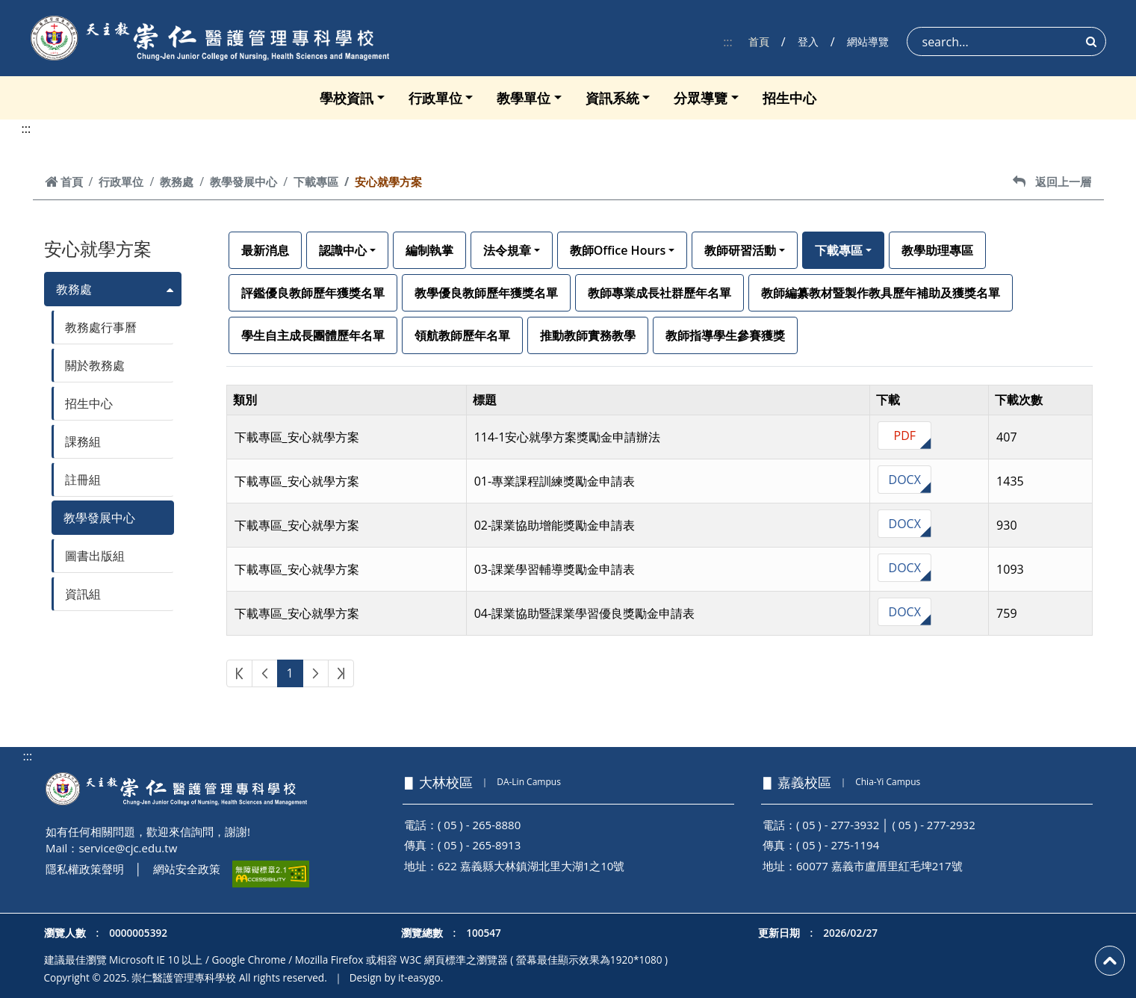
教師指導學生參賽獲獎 (725, 335)
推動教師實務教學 (588, 335)
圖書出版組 (95, 556)
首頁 (758, 41)
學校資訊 (346, 98)
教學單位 (523, 98)
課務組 (83, 441)
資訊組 (83, 594)
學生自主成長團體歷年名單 (313, 335)
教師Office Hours (618, 250)
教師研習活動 (740, 250)
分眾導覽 (700, 98)
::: (728, 42)
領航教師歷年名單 (462, 335)
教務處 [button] (74, 289)
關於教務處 (95, 365)
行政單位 (435, 98)
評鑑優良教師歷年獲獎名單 (313, 293)
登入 (808, 41)
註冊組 (83, 479)
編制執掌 (429, 250)
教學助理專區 (937, 250)
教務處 (176, 181)
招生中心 (789, 98)
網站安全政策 (186, 868)
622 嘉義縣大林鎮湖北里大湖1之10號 (531, 865)
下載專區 (316, 181)
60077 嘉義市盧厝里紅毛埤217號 (879, 865)
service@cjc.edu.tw (127, 847)
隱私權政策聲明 (85, 868)
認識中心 (343, 250)
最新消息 (265, 250)
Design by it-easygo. (397, 977)
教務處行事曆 (101, 327)
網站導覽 (868, 41)
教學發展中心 (243, 181)
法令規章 (507, 250)
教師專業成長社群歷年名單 (659, 293)
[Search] (1006, 41)
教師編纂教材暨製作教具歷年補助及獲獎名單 (880, 293)
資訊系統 (612, 98)
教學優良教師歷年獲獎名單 (486, 293)
